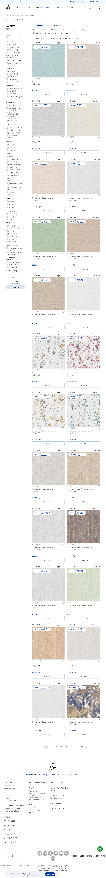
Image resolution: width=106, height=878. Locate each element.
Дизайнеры (56, 782)
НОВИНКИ (44, 30)
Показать (15, 287)
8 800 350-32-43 (94, 2)
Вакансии (9, 834)
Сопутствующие (9, 800)
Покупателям (37, 782)
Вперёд (84, 747)
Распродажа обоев (11, 811)
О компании (23, 2)
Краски (6, 798)
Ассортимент (11, 782)
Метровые (85, 30)
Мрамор (6, 791)
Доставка (9, 2)
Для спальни (59, 33)
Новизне (63, 38)
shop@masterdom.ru (77, 2)
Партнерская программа (57, 796)
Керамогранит (9, 788)
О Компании (10, 817)
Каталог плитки (9, 786)
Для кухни (48, 33)
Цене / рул (74, 38)
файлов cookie (34, 875)
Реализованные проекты (59, 789)
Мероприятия (34, 810)
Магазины (9, 825)
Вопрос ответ (11, 838)
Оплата (16, 2)
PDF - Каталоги (58, 808)
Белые (76, 30)
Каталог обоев (9, 795)
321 (77, 747)
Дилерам (8, 829)
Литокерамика (9, 793)
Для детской (37, 33)
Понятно (50, 874)
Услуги (33, 788)
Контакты (32, 2)
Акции (31, 812)
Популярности (52, 38)
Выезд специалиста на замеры (37, 794)
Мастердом (10, 865)
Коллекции (55, 25)
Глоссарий (9, 842)
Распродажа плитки (11, 809)
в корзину (48, 94)
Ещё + (68, 33)
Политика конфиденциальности (14, 856)
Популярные (67, 30)
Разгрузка (33, 791)
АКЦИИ (35, 30)
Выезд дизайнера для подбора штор (36, 798)
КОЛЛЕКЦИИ (55, 30)
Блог (32, 804)
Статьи (32, 808)
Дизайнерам (40, 2)
